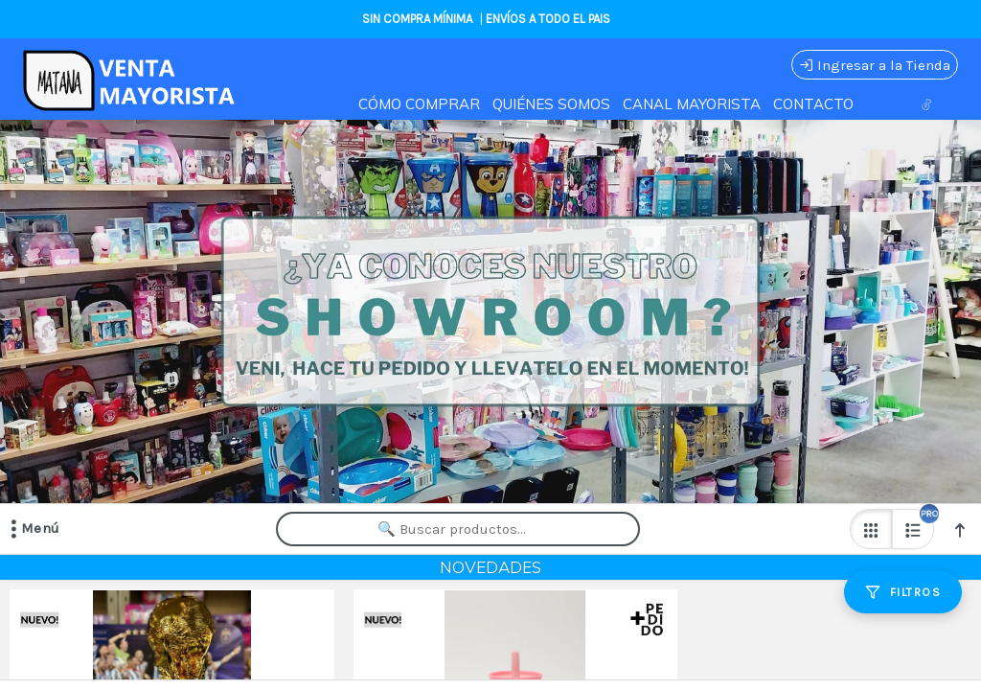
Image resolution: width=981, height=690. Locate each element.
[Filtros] (903, 592)
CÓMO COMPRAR (419, 104)
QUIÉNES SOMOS (551, 104)
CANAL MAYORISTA (692, 104)
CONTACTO (813, 104)
